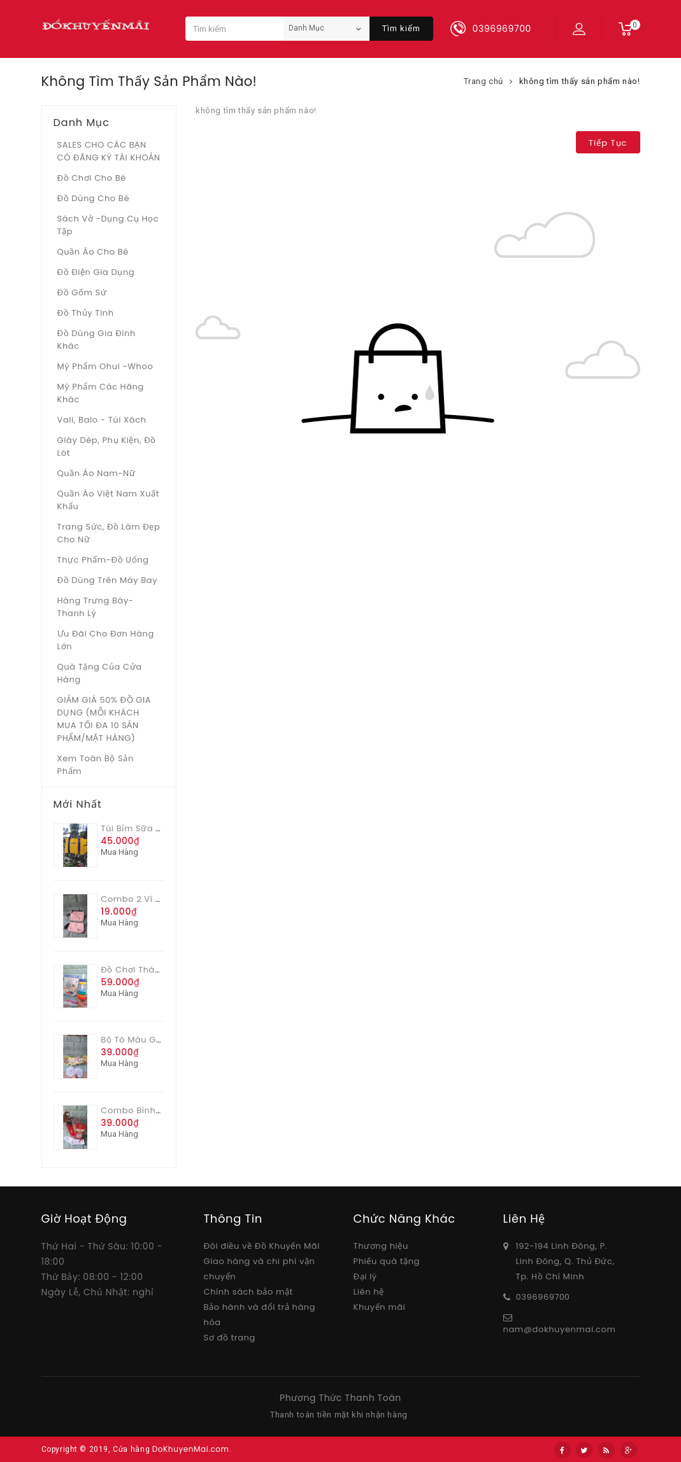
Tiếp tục (608, 143)
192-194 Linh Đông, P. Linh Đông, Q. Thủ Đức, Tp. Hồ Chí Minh (565, 1261)
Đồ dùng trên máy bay (107, 580)
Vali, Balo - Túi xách (102, 420)
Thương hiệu (381, 1246)
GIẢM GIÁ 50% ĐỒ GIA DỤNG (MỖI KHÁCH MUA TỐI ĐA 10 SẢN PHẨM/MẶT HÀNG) (104, 719)
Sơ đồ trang (229, 1338)
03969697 (538, 1297)
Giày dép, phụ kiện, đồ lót (106, 446)
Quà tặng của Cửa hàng (99, 673)
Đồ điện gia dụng (96, 272)
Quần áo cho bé (93, 252)
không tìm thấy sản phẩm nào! (579, 81)
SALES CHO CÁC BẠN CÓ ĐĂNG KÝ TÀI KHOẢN (109, 151)
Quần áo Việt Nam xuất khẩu (108, 500)
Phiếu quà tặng (387, 1261)
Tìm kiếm (401, 28)
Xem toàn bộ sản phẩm (95, 764)
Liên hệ (369, 1292)
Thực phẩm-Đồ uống (103, 560)
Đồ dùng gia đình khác (96, 339)
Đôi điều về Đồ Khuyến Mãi (262, 1246)
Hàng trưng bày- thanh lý (95, 606)
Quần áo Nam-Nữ (96, 473)
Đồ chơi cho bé (92, 178)
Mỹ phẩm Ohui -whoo (105, 366)
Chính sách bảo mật (248, 1292)
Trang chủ (483, 81)
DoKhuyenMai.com (190, 1449)
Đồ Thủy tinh (85, 313)
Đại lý (365, 1276)
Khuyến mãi (380, 1307)
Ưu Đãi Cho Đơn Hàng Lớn (105, 640)
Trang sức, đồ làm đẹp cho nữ (109, 533)
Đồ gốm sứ (82, 292)
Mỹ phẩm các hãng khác (100, 393)
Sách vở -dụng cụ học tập (108, 225)
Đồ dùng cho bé (93, 198)
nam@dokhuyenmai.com (559, 1329)
